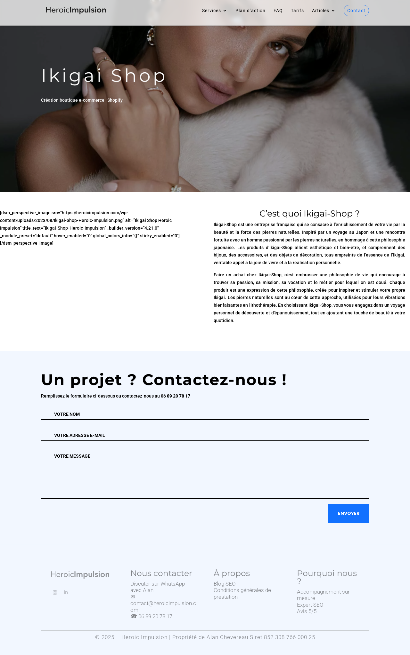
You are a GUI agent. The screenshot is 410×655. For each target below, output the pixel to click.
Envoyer (348, 513)
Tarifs (297, 10)
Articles (320, 10)
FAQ (278, 10)
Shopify (115, 100)
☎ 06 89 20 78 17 (151, 616)
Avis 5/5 (306, 611)
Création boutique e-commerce (72, 100)
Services (211, 10)
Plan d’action (250, 10)
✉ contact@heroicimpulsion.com (163, 603)
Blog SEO (225, 583)
